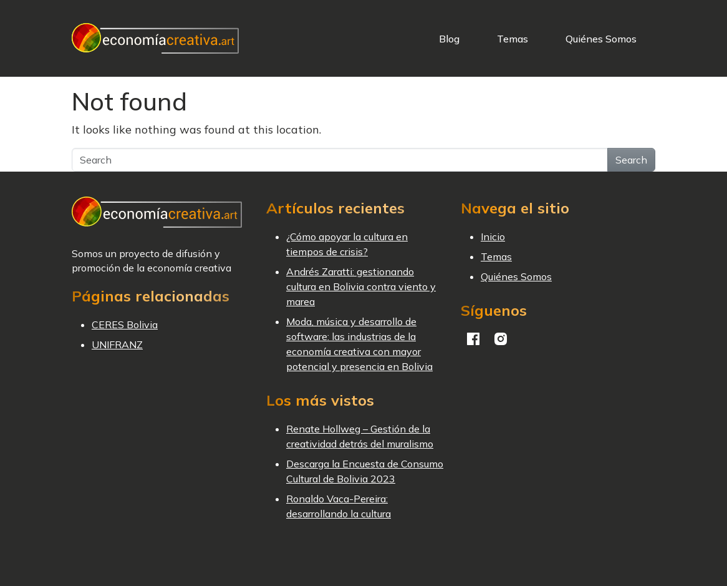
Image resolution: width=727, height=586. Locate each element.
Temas (512, 38)
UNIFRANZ (117, 344)
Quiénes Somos (601, 38)
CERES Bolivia (125, 324)
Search (631, 160)
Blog (449, 38)
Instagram (500, 338)
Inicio (493, 236)
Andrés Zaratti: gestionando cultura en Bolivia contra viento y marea (361, 286)
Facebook (473, 338)
